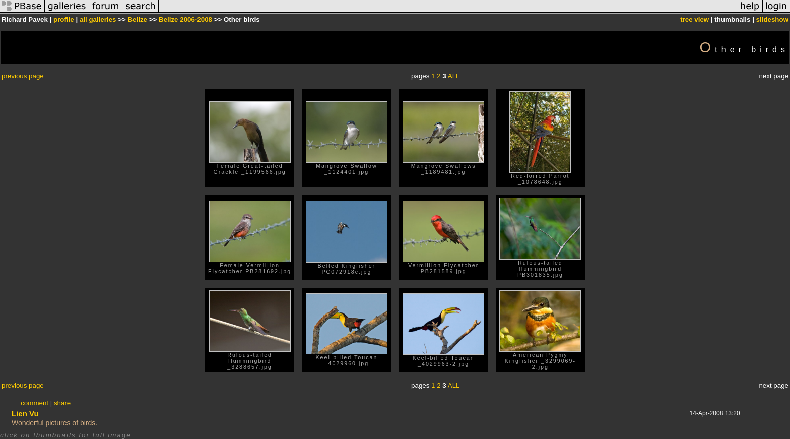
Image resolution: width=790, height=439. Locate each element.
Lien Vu (25, 413)
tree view (694, 19)
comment (34, 403)
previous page (23, 76)
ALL (454, 76)
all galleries (98, 19)
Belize (137, 19)
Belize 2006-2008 (185, 19)
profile (63, 19)
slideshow (772, 19)
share (62, 403)
